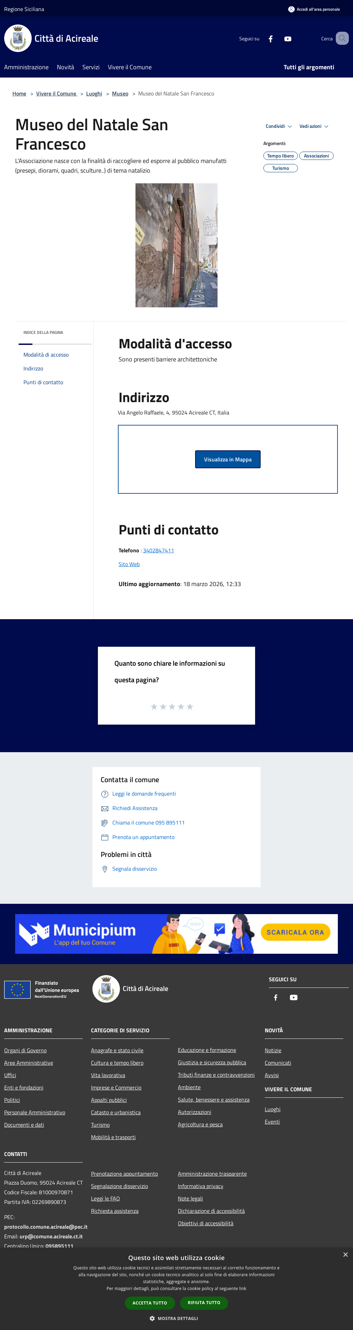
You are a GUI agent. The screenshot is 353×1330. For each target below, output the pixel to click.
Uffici (10, 1075)
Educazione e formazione (207, 1050)
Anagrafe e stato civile (117, 1050)
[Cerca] (340, 38)
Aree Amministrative (28, 1062)
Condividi (280, 126)
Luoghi (94, 93)
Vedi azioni (315, 126)
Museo (120, 93)
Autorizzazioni (194, 1112)
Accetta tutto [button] (150, 1303)
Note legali (190, 1198)
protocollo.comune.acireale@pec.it (46, 1226)
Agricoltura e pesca (200, 1124)
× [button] (345, 1255)
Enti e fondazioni (23, 1087)
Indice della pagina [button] (43, 332)
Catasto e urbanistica (116, 1112)
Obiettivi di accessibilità (205, 1223)
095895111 (59, 1246)
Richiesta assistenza (115, 1211)
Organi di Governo (25, 1050)
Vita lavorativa (108, 1075)
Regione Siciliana (24, 9)
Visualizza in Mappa (228, 459)
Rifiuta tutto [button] (204, 1303)
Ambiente (189, 1087)
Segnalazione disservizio (119, 1186)
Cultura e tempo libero (117, 1062)
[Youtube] (279, 38)
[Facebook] (262, 38)
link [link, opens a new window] (242, 1288)
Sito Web (129, 564)
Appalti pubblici (109, 1100)
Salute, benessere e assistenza (214, 1099)
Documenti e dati (24, 1125)
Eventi (272, 1121)
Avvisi (272, 1075)
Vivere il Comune (57, 93)
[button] (176, 1318)
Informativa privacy (200, 1186)
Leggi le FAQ (105, 1198)
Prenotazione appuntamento (124, 1173)
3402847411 (158, 550)
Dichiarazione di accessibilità (211, 1211)
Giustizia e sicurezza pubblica (212, 1062)
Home (19, 93)
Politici (12, 1100)
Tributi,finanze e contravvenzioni (216, 1075)
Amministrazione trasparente (212, 1173)
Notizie (273, 1050)
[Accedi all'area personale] (314, 9)
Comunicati (278, 1062)
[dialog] (176, 1289)
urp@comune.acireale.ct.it (51, 1236)
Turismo (100, 1125)
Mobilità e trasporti (113, 1137)
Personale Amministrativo (34, 1112)
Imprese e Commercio (116, 1087)
